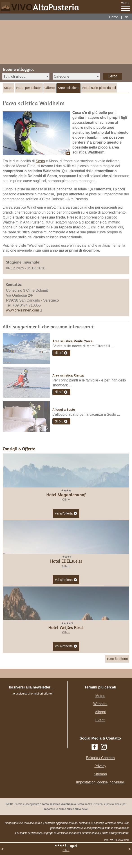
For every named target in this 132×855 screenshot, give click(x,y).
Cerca (112, 76)
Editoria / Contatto (100, 758)
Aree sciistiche (68, 88)
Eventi (100, 720)
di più (59, 353)
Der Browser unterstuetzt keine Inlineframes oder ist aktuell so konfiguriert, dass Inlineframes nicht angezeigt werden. (36, 726)
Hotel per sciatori (29, 88)
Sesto (40, 161)
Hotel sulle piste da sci (99, 88)
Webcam (100, 704)
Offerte (50, 88)
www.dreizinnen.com (22, 310)
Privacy (100, 766)
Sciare (8, 88)
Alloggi (100, 712)
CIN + (66, 850)
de (127, 17)
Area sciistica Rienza (68, 375)
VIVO (45, 7)
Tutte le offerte (117, 659)
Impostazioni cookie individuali (100, 782)
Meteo (100, 696)
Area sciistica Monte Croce (72, 341)
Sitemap (100, 774)
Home (113, 17)
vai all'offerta (66, 514)
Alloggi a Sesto (63, 409)
